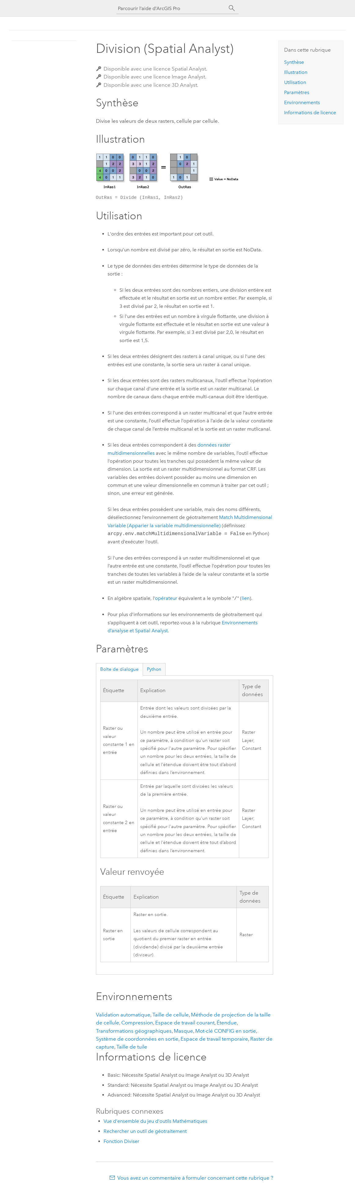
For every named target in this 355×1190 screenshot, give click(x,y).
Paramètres (296, 92)
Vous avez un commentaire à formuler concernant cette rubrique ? (195, 1178)
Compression (137, 1023)
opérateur (166, 598)
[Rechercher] (232, 8)
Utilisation (295, 82)
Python (154, 669)
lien (246, 598)
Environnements (302, 102)
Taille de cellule (170, 1015)
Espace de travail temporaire (214, 1039)
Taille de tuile (131, 1047)
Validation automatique (123, 1015)
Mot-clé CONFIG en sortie (225, 1031)
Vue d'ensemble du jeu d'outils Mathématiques (155, 1121)
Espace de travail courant (184, 1023)
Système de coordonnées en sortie (137, 1039)
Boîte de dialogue (119, 669)
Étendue (227, 1023)
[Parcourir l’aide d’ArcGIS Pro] (171, 8)
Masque (183, 1031)
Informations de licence (310, 112)
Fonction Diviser (121, 1141)
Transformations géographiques (134, 1031)
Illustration (295, 72)
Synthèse (294, 62)
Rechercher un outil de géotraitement (145, 1131)
